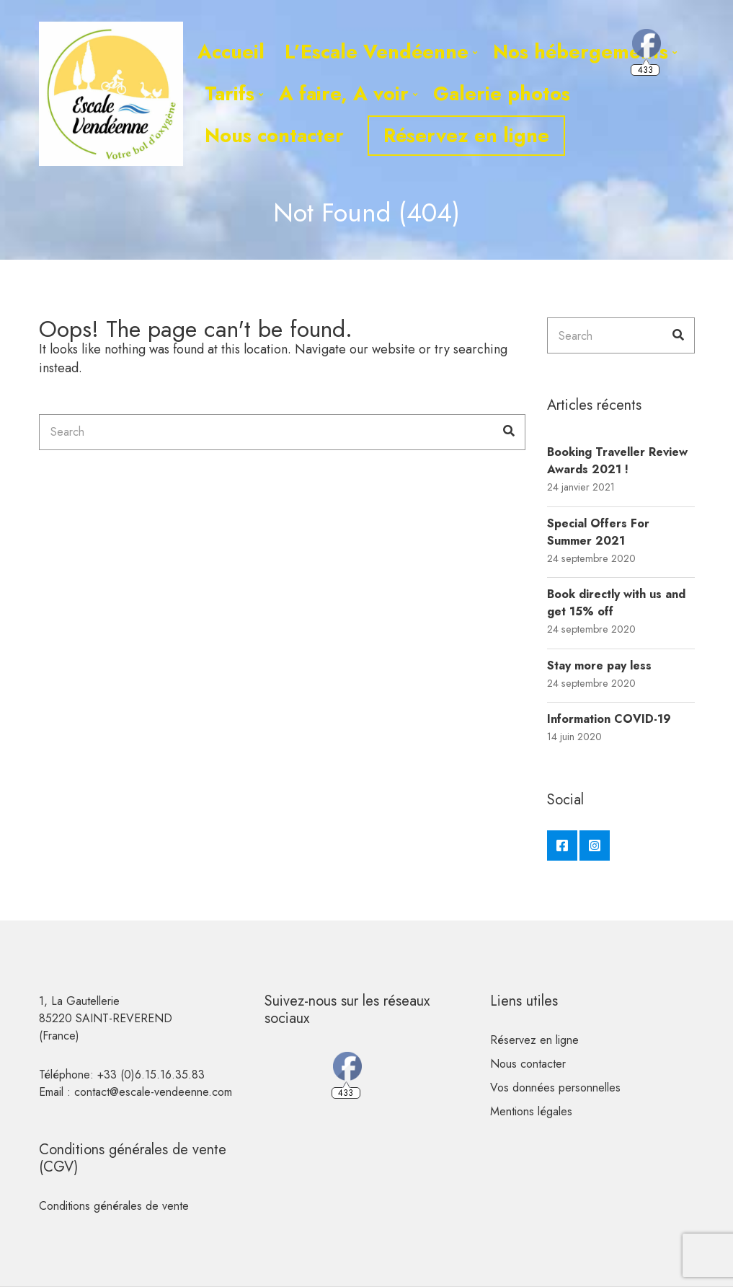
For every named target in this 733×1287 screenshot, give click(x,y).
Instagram (594, 845)
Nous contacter (274, 135)
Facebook (562, 845)
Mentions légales (531, 1111)
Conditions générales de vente (114, 1206)
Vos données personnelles (555, 1087)
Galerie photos (501, 93)
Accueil (231, 52)
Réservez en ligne (466, 135)
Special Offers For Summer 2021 (598, 532)
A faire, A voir (344, 93)
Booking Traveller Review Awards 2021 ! (617, 461)
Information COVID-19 (609, 719)
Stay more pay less (599, 665)
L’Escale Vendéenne (376, 52)
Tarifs (229, 93)
